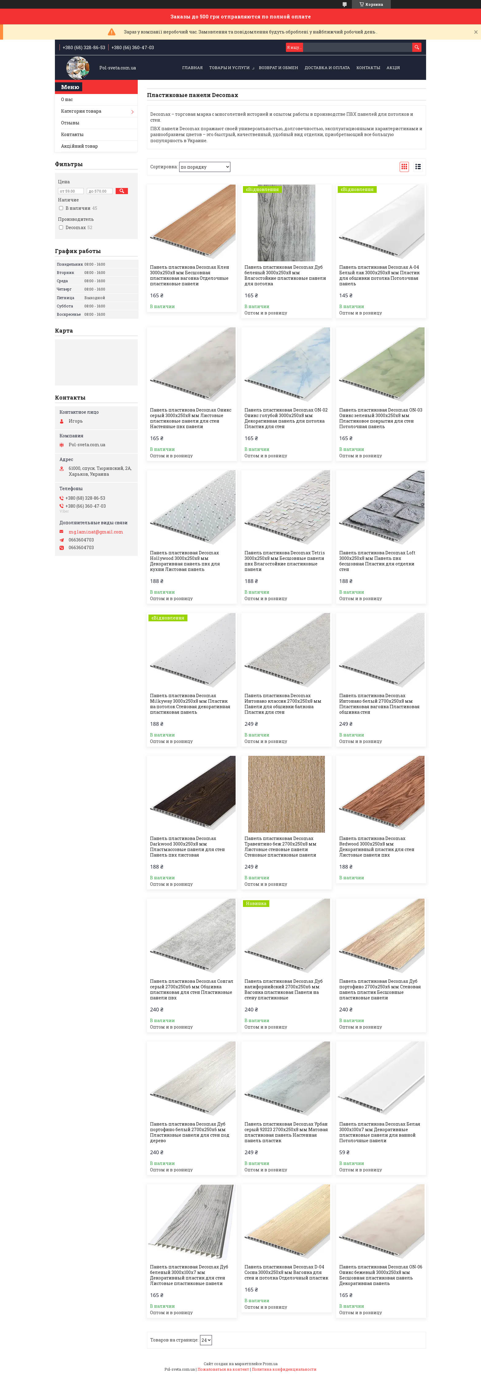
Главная (192, 67)
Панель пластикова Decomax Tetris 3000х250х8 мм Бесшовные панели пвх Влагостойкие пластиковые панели (284, 561)
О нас (67, 99)
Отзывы (70, 123)
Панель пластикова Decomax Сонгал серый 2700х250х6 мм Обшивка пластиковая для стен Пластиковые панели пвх (191, 990)
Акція (393, 67)
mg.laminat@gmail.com (96, 532)
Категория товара (81, 111)
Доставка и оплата (327, 67)
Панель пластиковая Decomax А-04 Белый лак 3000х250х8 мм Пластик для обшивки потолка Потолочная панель (379, 275)
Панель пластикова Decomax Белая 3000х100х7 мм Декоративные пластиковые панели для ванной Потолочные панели (379, 1132)
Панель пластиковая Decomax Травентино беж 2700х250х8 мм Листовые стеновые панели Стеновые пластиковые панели (280, 847)
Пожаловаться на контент (223, 1369)
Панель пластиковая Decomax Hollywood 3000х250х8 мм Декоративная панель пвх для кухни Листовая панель (185, 561)
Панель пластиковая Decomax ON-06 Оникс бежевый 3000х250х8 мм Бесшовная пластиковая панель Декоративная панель (380, 1275)
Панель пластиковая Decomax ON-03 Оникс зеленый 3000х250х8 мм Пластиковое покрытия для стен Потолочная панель (380, 418)
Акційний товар (79, 146)
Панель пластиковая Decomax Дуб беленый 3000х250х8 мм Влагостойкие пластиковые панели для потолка (285, 275)
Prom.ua (270, 1363)
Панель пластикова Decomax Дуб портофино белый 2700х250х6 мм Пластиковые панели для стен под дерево (189, 1132)
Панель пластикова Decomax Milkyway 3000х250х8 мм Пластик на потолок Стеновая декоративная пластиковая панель (190, 704)
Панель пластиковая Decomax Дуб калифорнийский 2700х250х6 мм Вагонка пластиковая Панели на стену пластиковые (283, 990)
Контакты (368, 67)
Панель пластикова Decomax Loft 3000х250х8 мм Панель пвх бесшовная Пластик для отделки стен (377, 561)
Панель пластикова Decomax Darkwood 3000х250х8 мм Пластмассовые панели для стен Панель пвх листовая (187, 847)
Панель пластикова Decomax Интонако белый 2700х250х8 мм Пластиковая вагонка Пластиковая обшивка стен (379, 704)
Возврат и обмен (278, 67)
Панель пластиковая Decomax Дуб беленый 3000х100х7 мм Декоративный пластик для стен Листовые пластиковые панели (189, 1275)
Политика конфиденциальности (284, 1369)
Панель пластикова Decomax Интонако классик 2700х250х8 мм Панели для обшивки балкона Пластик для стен (282, 704)
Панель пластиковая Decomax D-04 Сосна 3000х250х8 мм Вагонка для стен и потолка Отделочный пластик (286, 1272)
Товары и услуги (229, 67)
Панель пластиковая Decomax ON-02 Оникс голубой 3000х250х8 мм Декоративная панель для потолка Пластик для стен (286, 418)
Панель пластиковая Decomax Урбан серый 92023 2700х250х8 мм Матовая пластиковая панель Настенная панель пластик (286, 1132)
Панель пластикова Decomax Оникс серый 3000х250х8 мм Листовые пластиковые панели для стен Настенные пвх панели (190, 418)
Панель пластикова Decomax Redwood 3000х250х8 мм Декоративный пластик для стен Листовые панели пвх (376, 847)
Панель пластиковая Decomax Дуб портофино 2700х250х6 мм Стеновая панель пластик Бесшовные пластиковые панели (380, 990)
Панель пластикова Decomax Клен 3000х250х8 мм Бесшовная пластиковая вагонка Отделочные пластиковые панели (189, 275)
